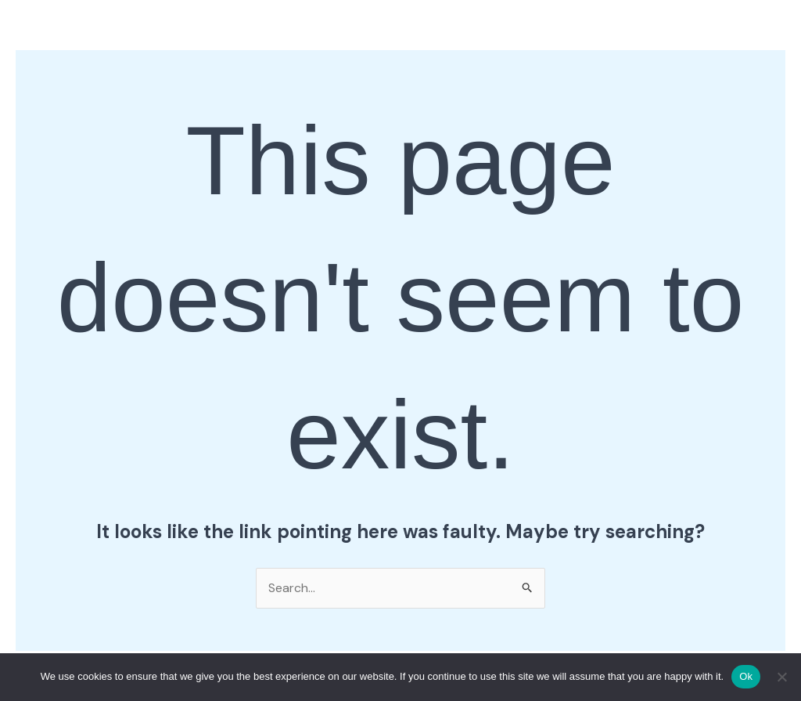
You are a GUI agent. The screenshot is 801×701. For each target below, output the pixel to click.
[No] (781, 677)
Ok (746, 676)
